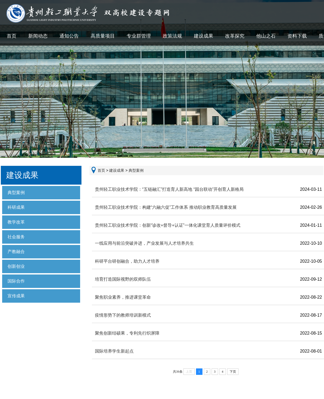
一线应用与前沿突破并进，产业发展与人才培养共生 (144, 243)
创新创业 (16, 266)
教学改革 (16, 222)
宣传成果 (16, 296)
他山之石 (266, 36)
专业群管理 (139, 36)
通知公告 (69, 36)
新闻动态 (38, 36)
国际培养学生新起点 (114, 351)
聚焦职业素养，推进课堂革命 (123, 297)
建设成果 (203, 36)
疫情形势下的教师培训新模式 (123, 315)
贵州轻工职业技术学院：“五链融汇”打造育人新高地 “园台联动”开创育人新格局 (169, 189)
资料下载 (297, 36)
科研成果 (16, 207)
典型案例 (16, 192)
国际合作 (16, 281)
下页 (233, 372)
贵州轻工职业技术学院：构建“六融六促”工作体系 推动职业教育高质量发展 (166, 207)
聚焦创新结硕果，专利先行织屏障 (127, 333)
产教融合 (16, 251)
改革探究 (234, 36)
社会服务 (16, 237)
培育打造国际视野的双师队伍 (123, 279)
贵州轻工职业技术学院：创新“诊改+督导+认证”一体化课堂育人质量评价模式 (167, 225)
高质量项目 (103, 36)
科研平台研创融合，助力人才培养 (127, 261)
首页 (11, 36)
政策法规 (172, 36)
